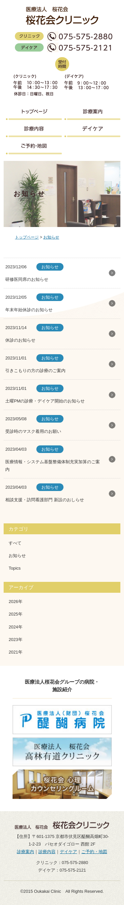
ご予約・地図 (94, 851)
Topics (15, 568)
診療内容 (47, 851)
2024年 (15, 626)
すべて (15, 543)
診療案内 (25, 851)
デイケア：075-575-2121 (62, 870)
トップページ (27, 237)
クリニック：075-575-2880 (62, 862)
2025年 (15, 614)
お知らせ (51, 237)
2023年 (15, 639)
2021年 (15, 652)
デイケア (68, 851)
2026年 (15, 601)
